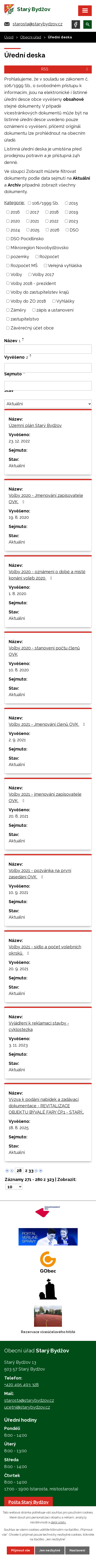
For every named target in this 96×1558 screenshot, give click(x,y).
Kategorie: (14, 202)
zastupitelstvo (25, 318)
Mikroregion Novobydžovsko (40, 247)
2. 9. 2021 (17, 739)
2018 (54, 212)
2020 (15, 221)
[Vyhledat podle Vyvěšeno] (48, 368)
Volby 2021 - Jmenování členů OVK (48, 724)
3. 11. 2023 (18, 1045)
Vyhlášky (65, 301)
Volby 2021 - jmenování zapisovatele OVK (45, 797)
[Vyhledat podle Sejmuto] (48, 385)
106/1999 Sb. (45, 203)
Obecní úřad (30, 37)
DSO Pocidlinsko (27, 238)
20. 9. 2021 (18, 968)
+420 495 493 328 (21, 1384)
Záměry (18, 310)
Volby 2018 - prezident (33, 283)
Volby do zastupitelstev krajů (40, 292)
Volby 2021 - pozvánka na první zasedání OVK (40, 873)
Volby (16, 274)
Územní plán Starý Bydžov (35, 425)
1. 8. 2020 (17, 593)
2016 (15, 212)
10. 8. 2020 (19, 669)
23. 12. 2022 (19, 440)
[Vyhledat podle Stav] (48, 404)
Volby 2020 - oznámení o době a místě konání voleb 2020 (47, 574)
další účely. (58, 1522)
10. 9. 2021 (18, 892)
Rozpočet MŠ (24, 265)
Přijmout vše (20, 1550)
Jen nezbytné (49, 1550)
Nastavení (77, 1550)
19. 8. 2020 (19, 517)
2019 (73, 212)
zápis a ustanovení (54, 310)
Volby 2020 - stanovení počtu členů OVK (44, 651)
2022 (54, 221)
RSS (65, 69)
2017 (34, 212)
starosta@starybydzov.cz (37, 23)
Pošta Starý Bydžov (28, 1502)
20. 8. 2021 (18, 816)
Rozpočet (49, 256)
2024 (15, 229)
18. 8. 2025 (19, 1127)
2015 (73, 203)
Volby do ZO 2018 (28, 301)
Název (12, 340)
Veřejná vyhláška (65, 265)
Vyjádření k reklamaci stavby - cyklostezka (39, 1026)
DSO (74, 229)
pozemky (20, 256)
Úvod (8, 37)
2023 (73, 221)
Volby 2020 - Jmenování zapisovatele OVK (46, 498)
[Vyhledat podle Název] (48, 349)
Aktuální (17, 465)
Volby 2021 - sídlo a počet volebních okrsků (45, 950)
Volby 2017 (43, 274)
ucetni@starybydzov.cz (27, 1407)
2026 (54, 229)
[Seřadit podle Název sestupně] (23, 340)
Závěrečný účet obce (32, 327)
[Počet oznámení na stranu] (13, 1187)
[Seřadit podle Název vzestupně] (23, 338)
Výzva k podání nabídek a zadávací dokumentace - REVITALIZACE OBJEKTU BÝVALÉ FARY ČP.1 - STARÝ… (46, 1106)
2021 (34, 221)
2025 (34, 229)
